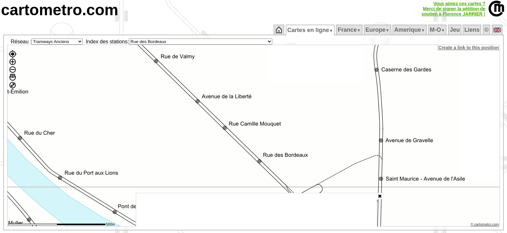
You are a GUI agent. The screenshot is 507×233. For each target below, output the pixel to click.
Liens (472, 30)
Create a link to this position (469, 47)
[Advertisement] (256, 210)
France (349, 30)
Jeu (455, 30)
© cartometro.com (485, 225)
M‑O (438, 30)
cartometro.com (59, 9)
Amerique (410, 30)
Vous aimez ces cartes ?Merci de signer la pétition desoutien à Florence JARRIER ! (453, 9)
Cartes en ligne (310, 30)
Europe (378, 30)
